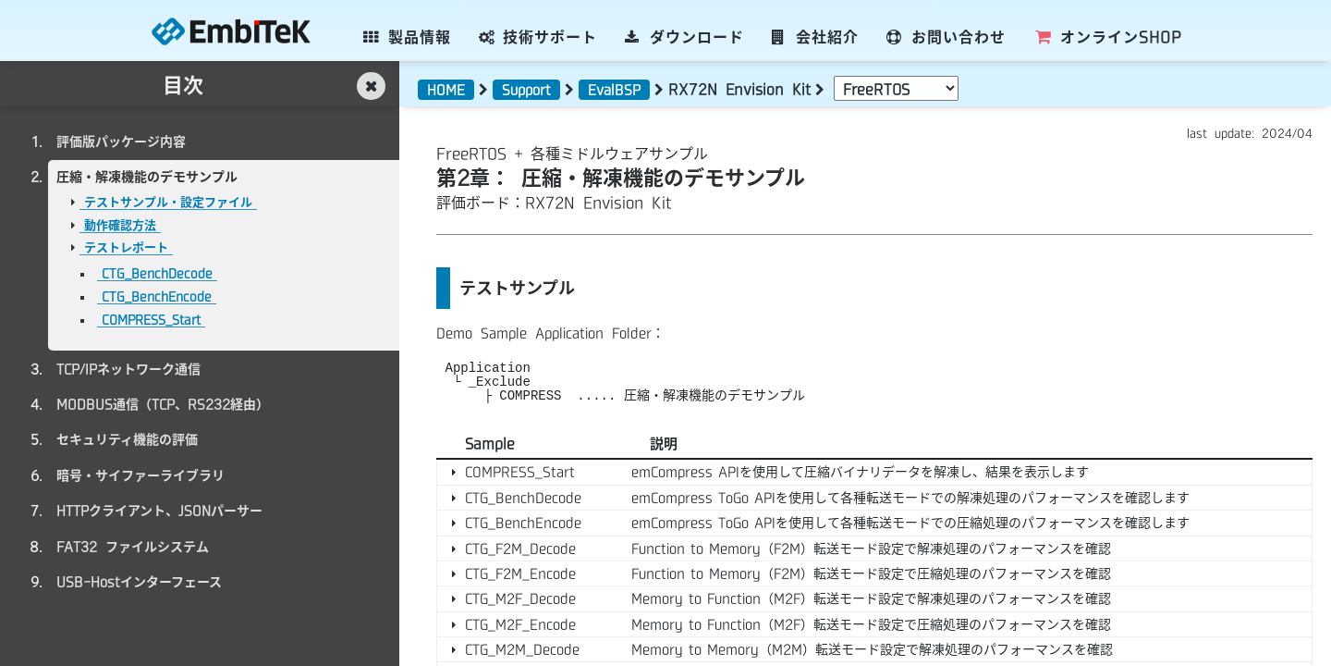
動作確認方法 (120, 225)
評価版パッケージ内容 (121, 141)
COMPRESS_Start (151, 320)
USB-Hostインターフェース (139, 581)
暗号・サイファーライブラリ (140, 475)
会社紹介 (816, 37)
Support (526, 89)
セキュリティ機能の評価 (127, 439)
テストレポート (126, 247)
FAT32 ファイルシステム (132, 546)
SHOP (1107, 37)
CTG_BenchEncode (157, 296)
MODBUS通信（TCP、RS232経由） (162, 404)
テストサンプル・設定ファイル (168, 202)
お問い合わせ (946, 37)
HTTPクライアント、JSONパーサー (159, 510)
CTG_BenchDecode (157, 273)
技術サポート (538, 37)
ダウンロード (684, 37)
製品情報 (407, 37)
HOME (446, 89)
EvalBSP (614, 89)
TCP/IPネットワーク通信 (128, 369)
